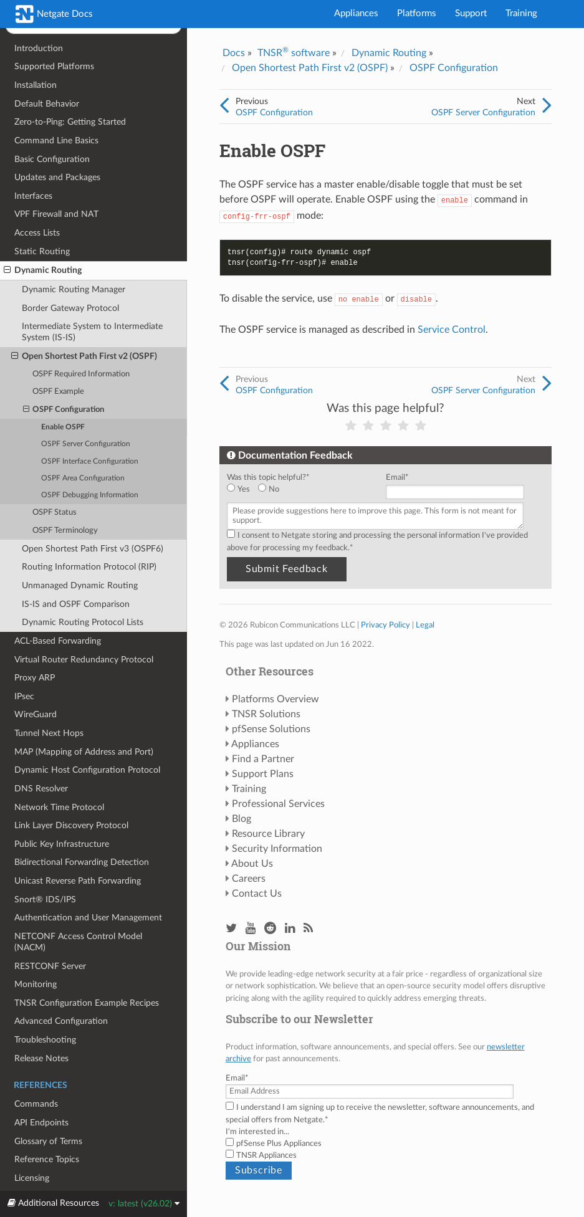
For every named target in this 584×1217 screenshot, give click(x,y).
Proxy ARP (34, 677)
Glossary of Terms (48, 1141)
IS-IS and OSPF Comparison (76, 604)
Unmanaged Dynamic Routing (80, 585)
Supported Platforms (54, 66)
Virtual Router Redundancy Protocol (83, 659)
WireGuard (35, 714)
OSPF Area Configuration (83, 478)
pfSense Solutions (271, 729)
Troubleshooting (45, 1039)
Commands (36, 1104)
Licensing (31, 1178)
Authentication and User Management (88, 917)
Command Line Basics (56, 140)
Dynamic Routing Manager (73, 289)
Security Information (277, 849)
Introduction (38, 48)
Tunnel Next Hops (49, 733)
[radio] (242, 489)
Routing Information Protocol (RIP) (89, 566)
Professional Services (278, 804)
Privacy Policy (385, 625)
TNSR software (293, 53)
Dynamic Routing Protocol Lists (82, 622)
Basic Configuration (52, 159)
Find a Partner (263, 759)
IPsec (24, 696)
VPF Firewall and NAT (56, 214)
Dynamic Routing (43, 270)
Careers (249, 879)
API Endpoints (41, 1122)
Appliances (356, 13)
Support (471, 13)
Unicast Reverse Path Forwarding (77, 880)
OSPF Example (58, 392)
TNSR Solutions (266, 714)
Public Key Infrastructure (61, 844)
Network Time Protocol (59, 807)
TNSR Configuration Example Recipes (86, 1003)
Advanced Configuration (61, 1021)
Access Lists (37, 232)
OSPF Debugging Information (89, 495)
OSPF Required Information (81, 374)
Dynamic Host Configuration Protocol (87, 770)
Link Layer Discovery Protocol (71, 825)
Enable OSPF (63, 427)
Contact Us (257, 894)
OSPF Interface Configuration (89, 461)
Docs (234, 53)
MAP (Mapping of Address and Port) (83, 751)
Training (521, 13)
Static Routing (42, 251)
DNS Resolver (41, 788)
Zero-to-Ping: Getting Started (70, 121)
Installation (35, 85)
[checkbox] (304, 489)
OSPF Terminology (65, 531)
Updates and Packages (57, 177)
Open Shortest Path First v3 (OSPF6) (92, 548)
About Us (252, 864)
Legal (425, 625)
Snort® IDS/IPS (45, 899)
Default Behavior (46, 103)
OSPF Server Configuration (85, 444)
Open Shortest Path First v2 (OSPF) (84, 356)
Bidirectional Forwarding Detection (81, 862)
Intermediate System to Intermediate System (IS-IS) (92, 332)
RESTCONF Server (50, 966)
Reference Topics (46, 1159)
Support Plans (263, 774)
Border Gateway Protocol (70, 308)
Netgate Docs (54, 14)
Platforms (416, 13)
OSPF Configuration (64, 410)
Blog (241, 819)
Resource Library (268, 834)
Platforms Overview (275, 699)
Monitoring (35, 984)
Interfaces (33, 196)
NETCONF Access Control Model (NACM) (78, 942)
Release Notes (41, 1058)
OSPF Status (54, 512)
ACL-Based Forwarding (57, 641)
